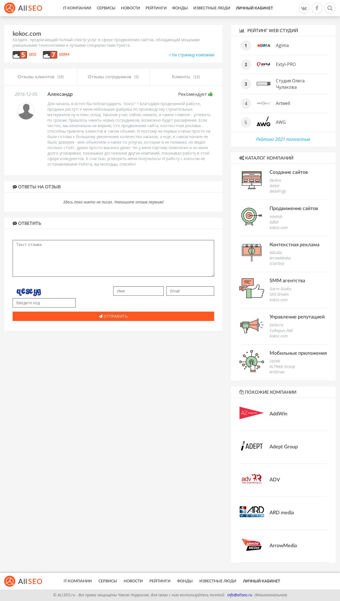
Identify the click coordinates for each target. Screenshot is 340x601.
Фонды (180, 8)
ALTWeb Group (282, 366)
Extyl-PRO (286, 64)
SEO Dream (279, 294)
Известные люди (211, 8)
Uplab (275, 361)
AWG (281, 122)
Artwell (283, 103)
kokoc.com (279, 227)
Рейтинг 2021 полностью (283, 139)
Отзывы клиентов (41, 77)
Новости (130, 8)
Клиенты (186, 77)
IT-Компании (77, 8)
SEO (32, 55)
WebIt (274, 185)
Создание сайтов (289, 172)
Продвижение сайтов (294, 208)
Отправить (113, 316)
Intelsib (276, 216)
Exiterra (276, 325)
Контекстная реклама (294, 244)
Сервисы (106, 8)
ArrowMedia (280, 258)
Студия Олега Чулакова (290, 84)
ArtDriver (277, 371)
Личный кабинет (254, 8)
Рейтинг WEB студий (268, 30)
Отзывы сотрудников (113, 77)
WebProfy (278, 191)
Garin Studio (280, 288)
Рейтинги (156, 8)
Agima (282, 45)
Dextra (275, 180)
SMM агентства (287, 280)
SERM (64, 55)
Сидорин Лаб (281, 330)
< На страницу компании (191, 54)
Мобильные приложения (298, 353)
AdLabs (276, 252)
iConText (277, 263)
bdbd (274, 222)
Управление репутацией (297, 317)
